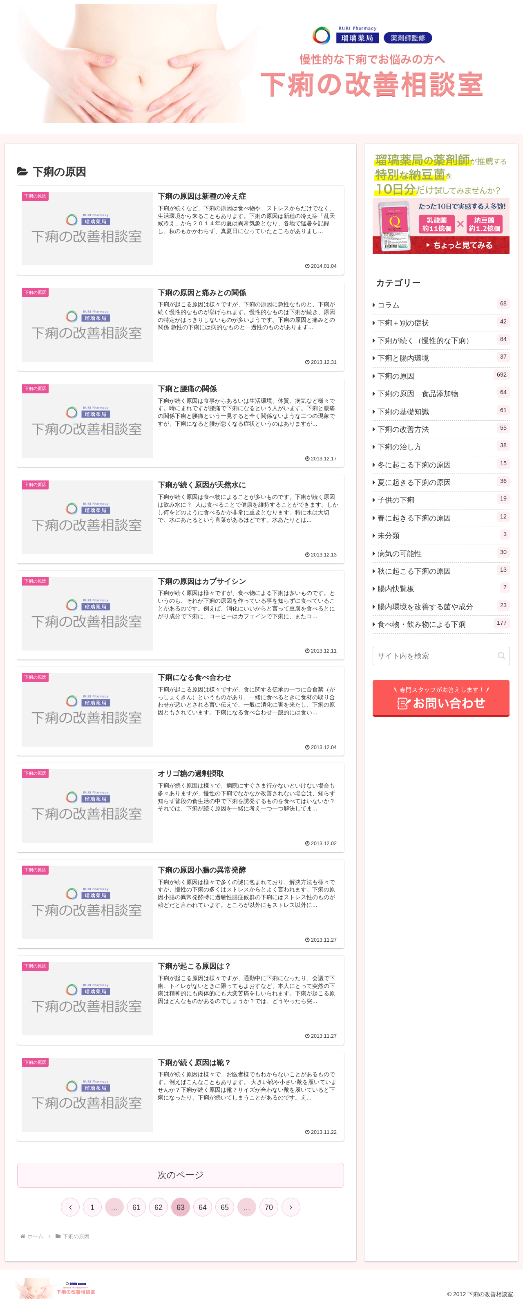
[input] (441, 656)
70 (269, 1207)
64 (203, 1207)
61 (136, 1207)
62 (158, 1207)
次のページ (181, 1175)
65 (225, 1207)
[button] (501, 655)
